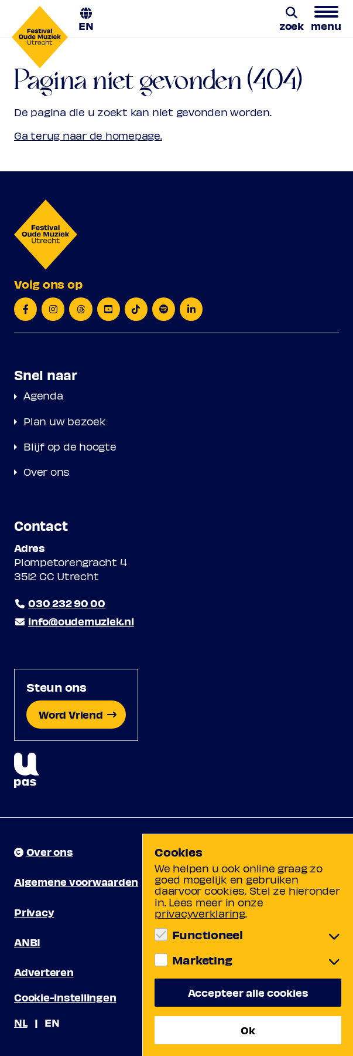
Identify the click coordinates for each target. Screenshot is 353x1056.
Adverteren (44, 972)
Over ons (46, 471)
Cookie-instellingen (65, 997)
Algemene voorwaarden (76, 881)
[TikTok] (136, 309)
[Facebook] (25, 309)
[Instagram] (53, 309)
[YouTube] (108, 309)
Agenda (43, 395)
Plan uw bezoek (64, 421)
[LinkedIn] (191, 309)
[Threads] (80, 309)
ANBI (27, 942)
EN (86, 25)
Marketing (202, 959)
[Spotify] (163, 309)
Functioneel (207, 934)
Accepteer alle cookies (248, 992)
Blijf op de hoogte (69, 446)
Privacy (34, 912)
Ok (248, 1030)
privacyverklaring (200, 913)
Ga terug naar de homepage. (88, 135)
